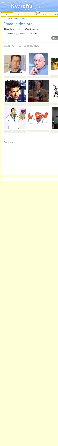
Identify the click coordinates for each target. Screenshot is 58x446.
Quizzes (7, 19)
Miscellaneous (19, 19)
